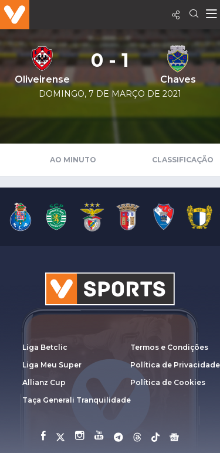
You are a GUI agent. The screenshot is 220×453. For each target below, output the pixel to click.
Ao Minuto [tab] (73, 159)
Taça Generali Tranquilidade (76, 400)
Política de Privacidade (175, 364)
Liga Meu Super (52, 364)
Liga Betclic (44, 347)
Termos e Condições (169, 347)
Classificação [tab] (183, 159)
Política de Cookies (167, 382)
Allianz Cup (44, 382)
